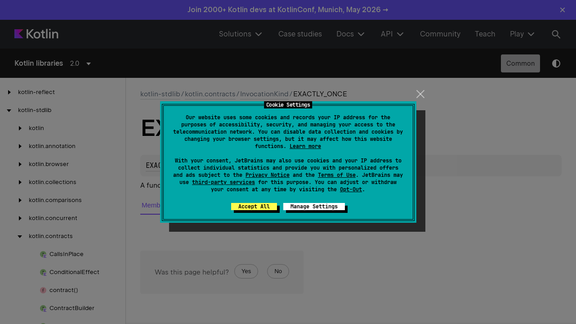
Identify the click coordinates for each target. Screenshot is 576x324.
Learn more (305, 146)
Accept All (254, 206)
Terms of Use (337, 175)
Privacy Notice (268, 175)
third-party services (223, 182)
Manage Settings (314, 206)
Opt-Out (351, 189)
